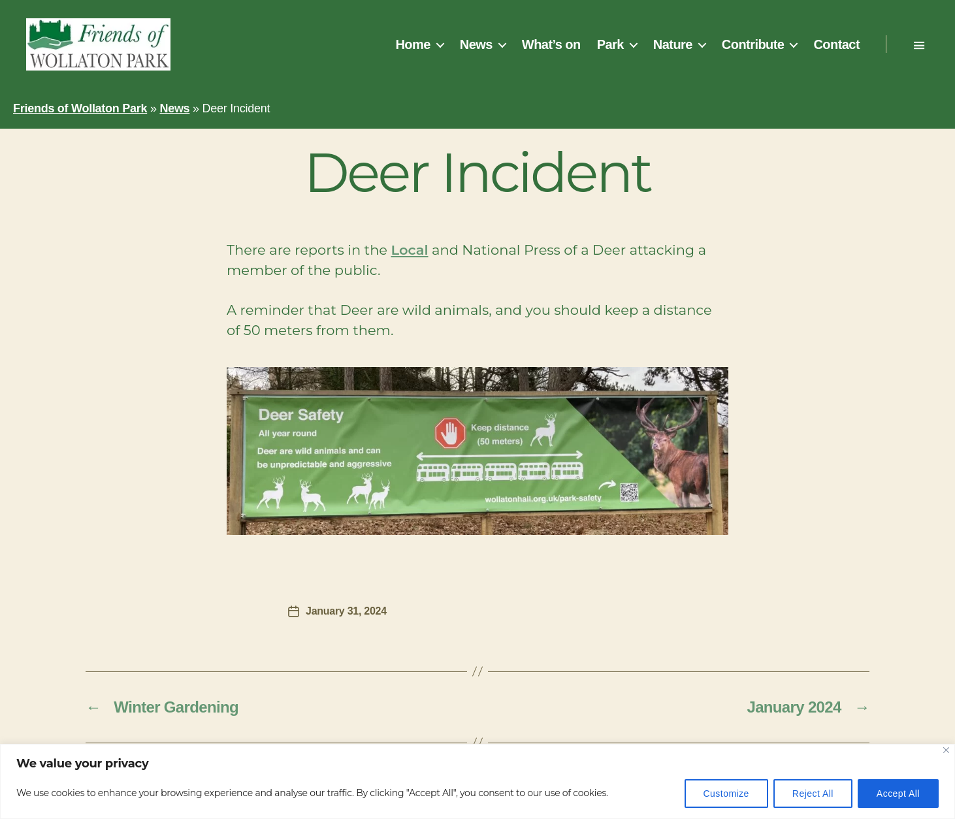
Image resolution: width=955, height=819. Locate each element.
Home (412, 44)
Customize (726, 793)
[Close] (946, 750)
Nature (672, 44)
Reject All (813, 793)
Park (610, 44)
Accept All (898, 793)
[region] (477, 781)
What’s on (551, 44)
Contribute (753, 44)
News (476, 44)
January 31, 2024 (346, 611)
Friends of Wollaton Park (80, 108)
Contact (836, 44)
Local (410, 250)
